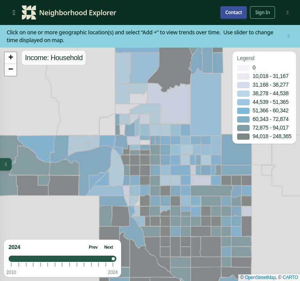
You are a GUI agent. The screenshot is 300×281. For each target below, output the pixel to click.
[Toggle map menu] (6, 164)
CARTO (290, 277)
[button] (10, 58)
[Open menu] (14, 12)
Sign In (262, 12)
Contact (233, 12)
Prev (93, 247)
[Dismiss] (288, 36)
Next (108, 247)
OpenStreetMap (260, 277)
